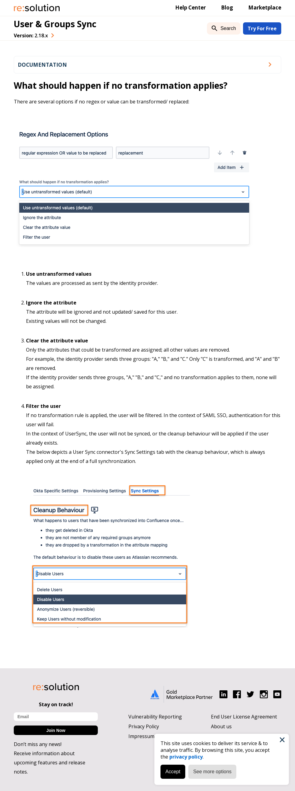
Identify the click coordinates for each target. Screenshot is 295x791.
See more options (212, 771)
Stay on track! (56, 704)
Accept (172, 771)
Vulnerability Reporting (155, 716)
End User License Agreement (244, 716)
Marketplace (264, 7)
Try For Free (262, 28)
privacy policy (186, 756)
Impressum (141, 736)
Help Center (190, 7)
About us (221, 726)
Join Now (55, 730)
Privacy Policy (143, 726)
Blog (227, 7)
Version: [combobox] (31, 35)
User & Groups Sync (55, 24)
